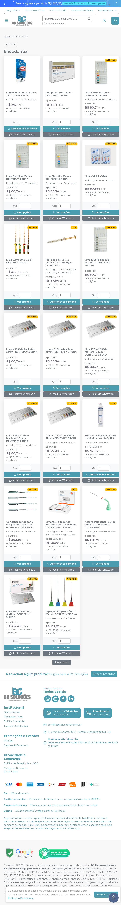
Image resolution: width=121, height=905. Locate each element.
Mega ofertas (13, 10)
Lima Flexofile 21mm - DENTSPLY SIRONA (58, 177)
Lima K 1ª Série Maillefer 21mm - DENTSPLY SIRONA (61, 350)
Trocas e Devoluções (16, 726)
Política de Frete (13, 716)
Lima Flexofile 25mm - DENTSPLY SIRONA (19, 177)
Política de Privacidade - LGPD (21, 763)
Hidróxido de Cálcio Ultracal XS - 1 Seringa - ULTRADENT (59, 263)
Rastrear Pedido (57, 10)
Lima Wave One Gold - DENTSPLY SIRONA (19, 261)
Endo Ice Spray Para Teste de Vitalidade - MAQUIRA (100, 437)
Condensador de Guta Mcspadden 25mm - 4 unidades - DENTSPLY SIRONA (19, 525)
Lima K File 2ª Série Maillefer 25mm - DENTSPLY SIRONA (17, 438)
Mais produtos (61, 662)
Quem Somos (12, 712)
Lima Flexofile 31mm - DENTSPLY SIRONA (97, 94)
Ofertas (8, 740)
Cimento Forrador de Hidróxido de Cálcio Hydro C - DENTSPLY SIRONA (61, 525)
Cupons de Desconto (16, 745)
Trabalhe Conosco (107, 10)
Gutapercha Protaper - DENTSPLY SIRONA (59, 94)
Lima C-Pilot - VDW (96, 176)
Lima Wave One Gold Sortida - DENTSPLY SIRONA (18, 614)
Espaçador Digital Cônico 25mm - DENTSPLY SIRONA (61, 612)
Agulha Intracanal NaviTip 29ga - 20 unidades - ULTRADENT (100, 525)
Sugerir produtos (104, 673)
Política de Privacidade (21, 898)
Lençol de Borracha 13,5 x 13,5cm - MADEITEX (21, 94)
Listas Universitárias (34, 10)
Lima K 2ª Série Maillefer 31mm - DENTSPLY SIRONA (61, 437)
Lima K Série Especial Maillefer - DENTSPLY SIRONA (97, 263)
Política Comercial (14, 721)
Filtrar (10, 44)
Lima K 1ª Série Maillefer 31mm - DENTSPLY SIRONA (21, 350)
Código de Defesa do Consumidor (16, 770)
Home (7, 36)
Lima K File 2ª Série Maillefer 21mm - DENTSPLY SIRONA (96, 352)
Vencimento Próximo (82, 10)
